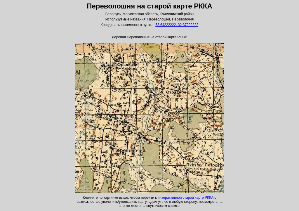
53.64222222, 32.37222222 (176, 25)
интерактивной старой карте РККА (185, 198)
